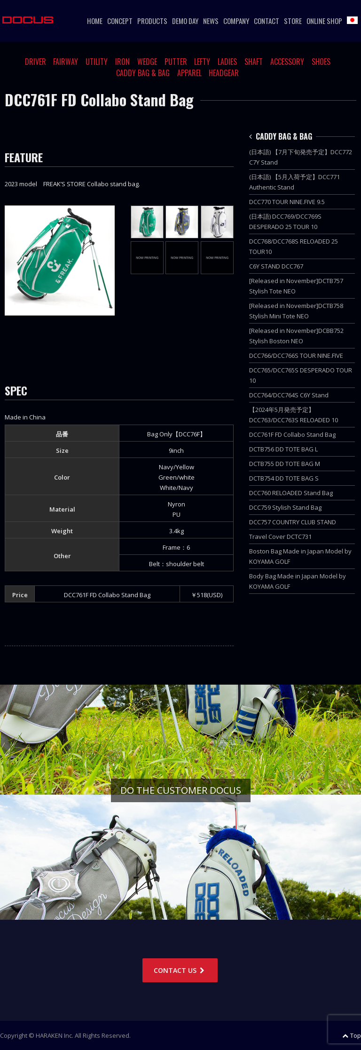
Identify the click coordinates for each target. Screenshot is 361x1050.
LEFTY (202, 61)
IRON (122, 61)
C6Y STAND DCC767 (276, 266)
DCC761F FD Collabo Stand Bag (292, 434)
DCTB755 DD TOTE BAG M (284, 463)
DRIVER (35, 61)
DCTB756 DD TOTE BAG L (283, 449)
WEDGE (147, 61)
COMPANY (236, 20)
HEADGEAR (224, 73)
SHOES (321, 61)
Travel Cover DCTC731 (280, 536)
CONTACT (266, 20)
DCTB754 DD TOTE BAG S (284, 478)
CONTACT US (180, 970)
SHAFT (253, 61)
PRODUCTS (152, 20)
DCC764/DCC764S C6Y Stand (289, 395)
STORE (293, 20)
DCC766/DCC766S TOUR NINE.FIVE (296, 355)
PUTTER (176, 61)
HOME (94, 20)
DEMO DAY (185, 20)
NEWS (211, 20)
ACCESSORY (287, 61)
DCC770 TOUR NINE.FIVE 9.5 (287, 201)
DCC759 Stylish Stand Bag (285, 507)
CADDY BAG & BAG (143, 73)
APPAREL (189, 73)
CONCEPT (120, 20)
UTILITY (97, 61)
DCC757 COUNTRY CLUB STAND (292, 522)
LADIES (227, 61)
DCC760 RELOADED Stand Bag (291, 493)
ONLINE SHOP (324, 20)
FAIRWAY (65, 61)
